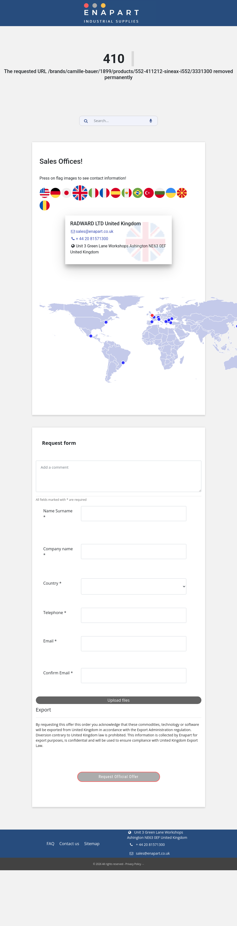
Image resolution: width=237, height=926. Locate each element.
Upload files (118, 700)
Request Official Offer (118, 776)
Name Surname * (58, 514)
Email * (50, 641)
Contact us (69, 843)
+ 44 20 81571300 (89, 238)
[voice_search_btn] (151, 121)
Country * (52, 583)
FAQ (50, 843)
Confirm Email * (58, 673)
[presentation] (81, 762)
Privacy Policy (133, 864)
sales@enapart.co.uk (91, 231)
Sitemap (92, 843)
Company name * (58, 552)
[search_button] (86, 121)
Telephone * (54, 612)
